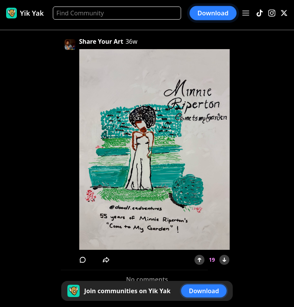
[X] (284, 13)
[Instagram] (272, 13)
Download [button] (213, 13)
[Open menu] (245, 13)
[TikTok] (259, 13)
